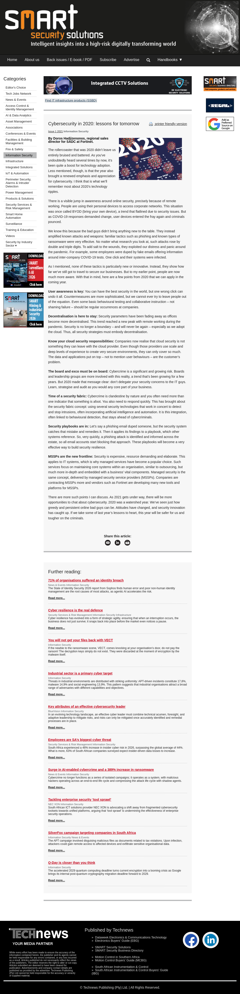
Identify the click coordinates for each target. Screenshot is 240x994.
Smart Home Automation (14, 215)
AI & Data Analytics (18, 115)
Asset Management (19, 121)
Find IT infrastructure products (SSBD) (71, 100)
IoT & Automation (17, 173)
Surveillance (14, 224)
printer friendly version (167, 124)
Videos (10, 236)
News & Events (16, 99)
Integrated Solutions (19, 167)
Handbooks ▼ (170, 59)
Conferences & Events (21, 133)
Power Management (19, 192)
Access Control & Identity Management (20, 107)
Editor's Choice (16, 87)
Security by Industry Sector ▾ (19, 243)
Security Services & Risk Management (19, 206)
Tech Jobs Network (18, 93)
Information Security (19, 155)
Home (12, 60)
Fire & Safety (14, 149)
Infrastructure (15, 161)
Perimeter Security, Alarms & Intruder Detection (18, 183)
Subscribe (108, 60)
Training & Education (20, 230)
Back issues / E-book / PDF (69, 60)
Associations (14, 127)
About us (32, 60)
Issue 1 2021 (55, 131)
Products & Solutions (20, 198)
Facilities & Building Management (19, 141)
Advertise (131, 60)
